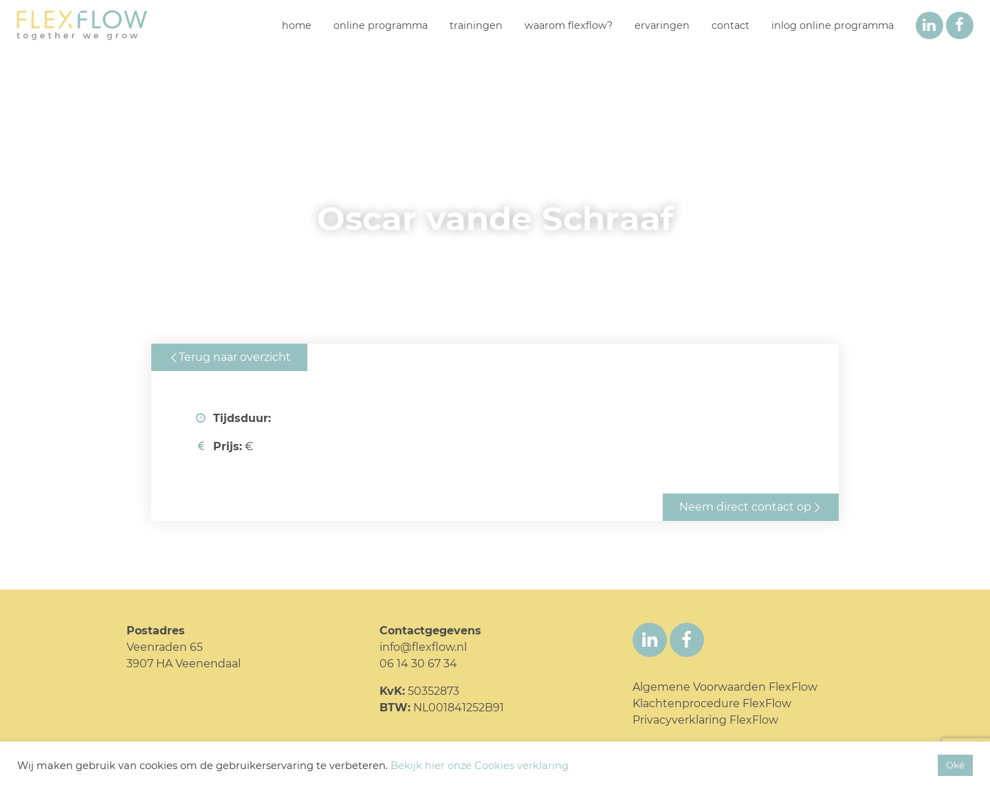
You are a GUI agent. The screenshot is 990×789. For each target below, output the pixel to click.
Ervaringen (662, 25)
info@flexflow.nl (423, 647)
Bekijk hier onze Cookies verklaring (479, 765)
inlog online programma (832, 25)
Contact (730, 25)
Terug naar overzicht (235, 357)
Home (296, 25)
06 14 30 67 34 (418, 663)
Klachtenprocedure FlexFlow (711, 703)
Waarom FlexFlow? (569, 25)
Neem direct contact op (745, 506)
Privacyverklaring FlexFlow (705, 719)
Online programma (380, 25)
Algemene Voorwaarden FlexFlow (724, 686)
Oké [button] (955, 764)
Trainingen (476, 25)
